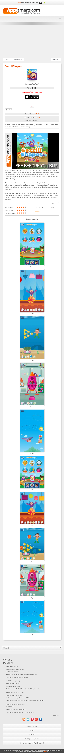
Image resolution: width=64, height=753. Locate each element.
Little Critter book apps (13, 686)
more (45, 751)
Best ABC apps (10, 707)
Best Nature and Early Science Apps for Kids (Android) (22, 689)
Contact (31, 734)
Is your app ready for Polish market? (32, 743)
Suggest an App (32, 726)
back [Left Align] (7, 59)
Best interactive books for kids (15, 692)
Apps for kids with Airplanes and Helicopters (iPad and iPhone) (25, 700)
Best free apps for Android (14, 695)
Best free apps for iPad (13, 683)
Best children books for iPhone (15, 704)
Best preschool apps (12, 666)
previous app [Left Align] (18, 59)
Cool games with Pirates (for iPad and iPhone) (20, 712)
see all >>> (56, 715)
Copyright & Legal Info (32, 739)
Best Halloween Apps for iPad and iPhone (18, 698)
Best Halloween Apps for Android (16, 709)
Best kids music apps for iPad (15, 669)
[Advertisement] (32, 41)
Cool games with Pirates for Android (17, 677)
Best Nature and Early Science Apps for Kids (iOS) (21, 674)
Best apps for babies (12, 672)
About (32, 730)
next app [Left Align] (55, 59)
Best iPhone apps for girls (14, 681)
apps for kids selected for (29, 3)
